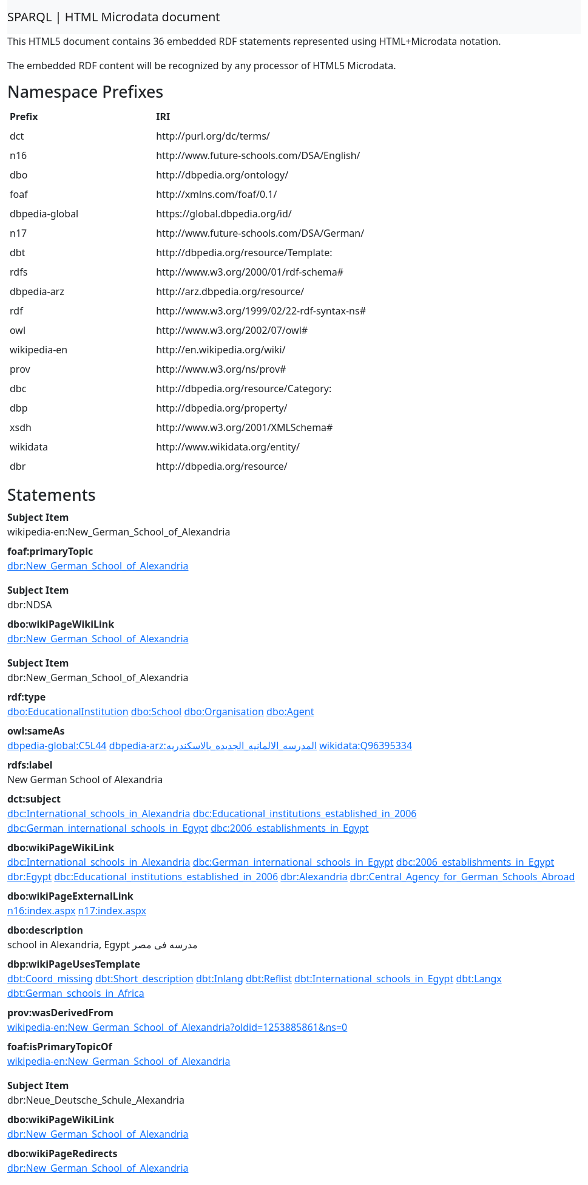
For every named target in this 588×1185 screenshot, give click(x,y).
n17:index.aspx (112, 910)
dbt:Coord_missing (50, 978)
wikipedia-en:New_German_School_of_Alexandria (118, 1061)
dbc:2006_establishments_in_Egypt (290, 828)
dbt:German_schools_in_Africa (75, 993)
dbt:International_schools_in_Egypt (373, 978)
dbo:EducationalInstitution (68, 711)
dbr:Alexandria (314, 876)
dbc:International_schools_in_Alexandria (98, 813)
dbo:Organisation (224, 711)
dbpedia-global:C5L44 (56, 745)
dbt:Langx (478, 978)
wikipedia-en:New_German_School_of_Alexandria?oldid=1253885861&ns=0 (177, 1027)
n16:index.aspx (41, 910)
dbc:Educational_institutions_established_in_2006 (305, 813)
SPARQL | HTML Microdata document (113, 16)
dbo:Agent (290, 711)
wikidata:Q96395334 (365, 745)
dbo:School (156, 711)
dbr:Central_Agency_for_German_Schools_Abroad (462, 876)
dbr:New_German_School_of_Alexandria (98, 565)
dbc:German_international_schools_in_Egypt (107, 828)
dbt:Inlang (219, 978)
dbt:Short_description (144, 978)
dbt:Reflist (269, 978)
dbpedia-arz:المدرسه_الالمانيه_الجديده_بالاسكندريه (213, 745)
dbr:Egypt (29, 876)
